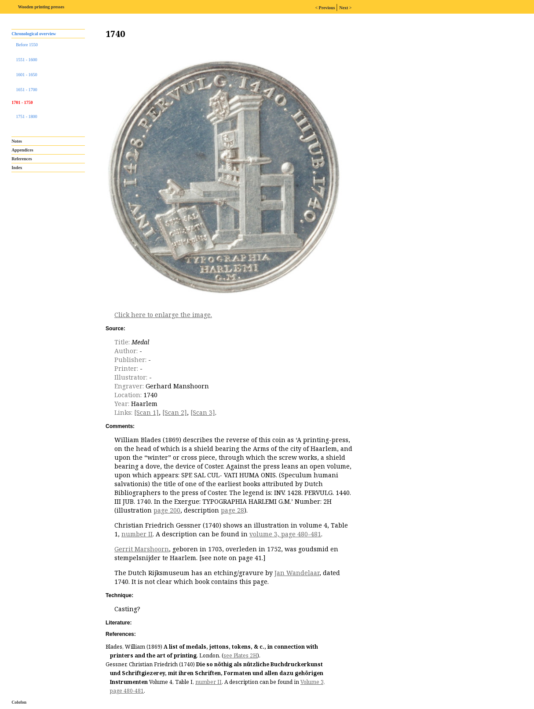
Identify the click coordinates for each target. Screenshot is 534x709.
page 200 (167, 510)
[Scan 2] (174, 412)
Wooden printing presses (41, 6)
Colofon (18, 702)
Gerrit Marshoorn (141, 549)
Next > (345, 7)
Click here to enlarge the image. (163, 314)
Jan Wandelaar (296, 573)
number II (137, 534)
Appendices (22, 150)
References (21, 158)
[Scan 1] (146, 412)
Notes (16, 141)
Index (16, 167)
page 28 (232, 510)
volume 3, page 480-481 (285, 534)
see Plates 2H (240, 655)
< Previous (325, 7)
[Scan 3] (202, 412)
